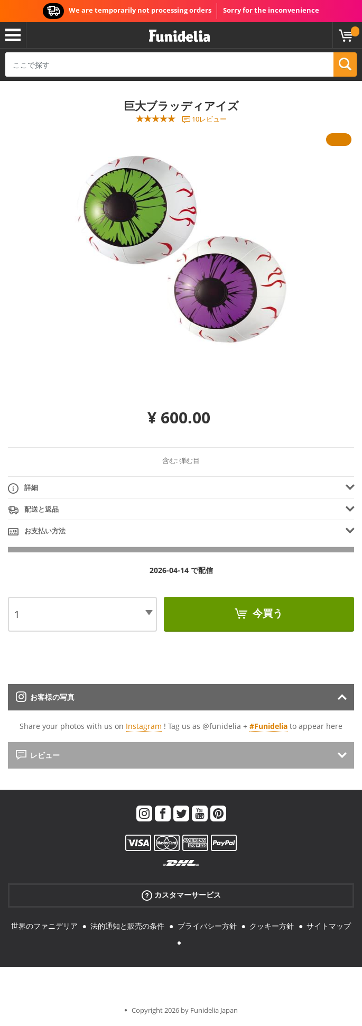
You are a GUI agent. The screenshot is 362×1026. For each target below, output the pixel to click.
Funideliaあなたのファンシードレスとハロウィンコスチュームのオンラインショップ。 (179, 36)
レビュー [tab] (38, 755)
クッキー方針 (271, 926)
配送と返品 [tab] (33, 509)
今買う (266, 613)
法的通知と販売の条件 (127, 926)
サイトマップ (329, 926)
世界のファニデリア (44, 926)
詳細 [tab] (23, 488)
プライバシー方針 (207, 926)
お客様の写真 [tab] (45, 697)
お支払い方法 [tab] (37, 531)
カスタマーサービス (181, 895)
